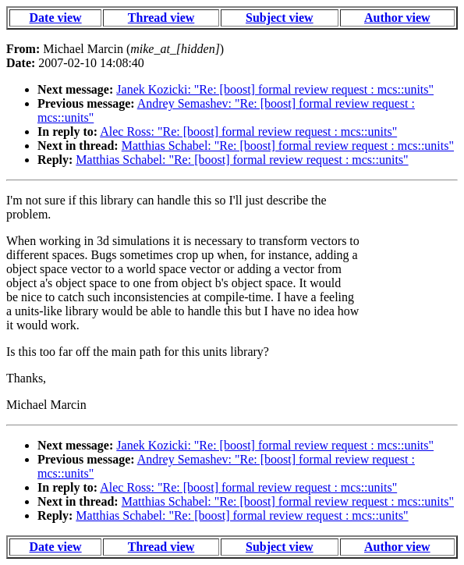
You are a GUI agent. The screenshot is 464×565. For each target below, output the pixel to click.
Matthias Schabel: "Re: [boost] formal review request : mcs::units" (288, 145)
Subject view (279, 17)
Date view (56, 17)
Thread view (161, 17)
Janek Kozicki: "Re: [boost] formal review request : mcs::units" (275, 89)
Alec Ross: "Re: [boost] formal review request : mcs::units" (248, 131)
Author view (397, 17)
